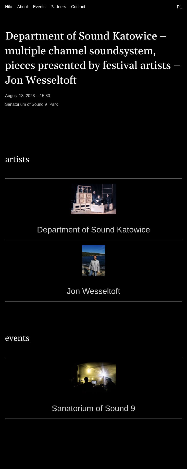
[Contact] (78, 7)
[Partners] (58, 7)
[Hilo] (9, 7)
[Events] (39, 7)
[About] (23, 7)
